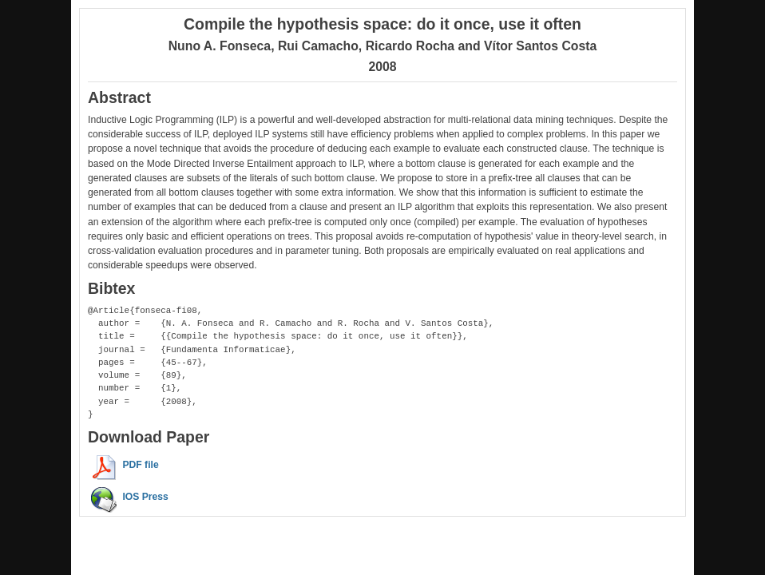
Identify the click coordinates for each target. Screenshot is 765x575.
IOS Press (145, 496)
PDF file (140, 464)
